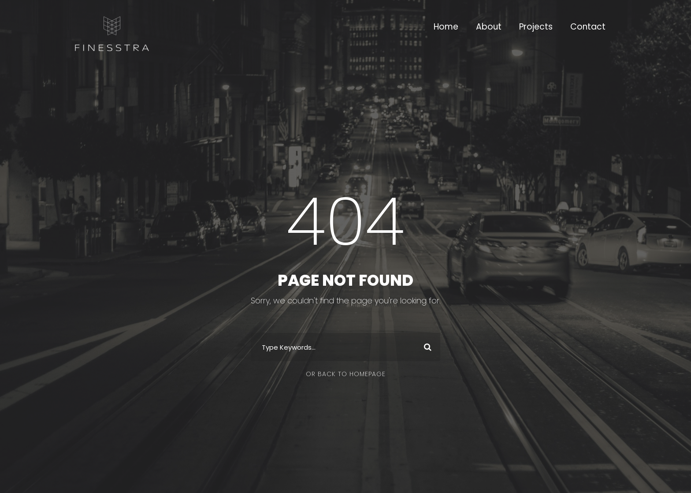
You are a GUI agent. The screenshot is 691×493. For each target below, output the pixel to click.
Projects (536, 27)
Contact (588, 27)
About (489, 27)
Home (446, 27)
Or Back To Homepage (346, 374)
